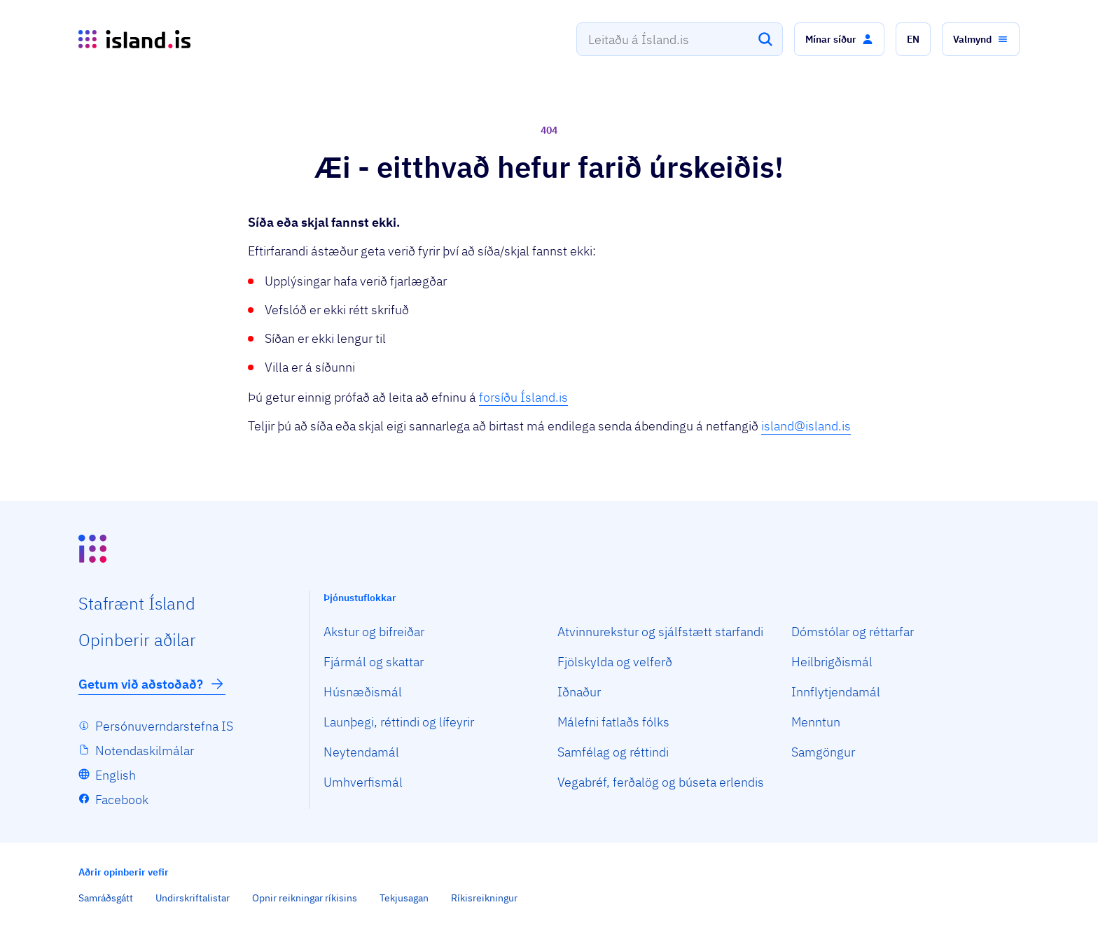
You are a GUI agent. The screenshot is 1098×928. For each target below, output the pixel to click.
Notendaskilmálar (144, 751)
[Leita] (765, 39)
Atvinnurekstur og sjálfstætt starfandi (660, 632)
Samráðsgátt (105, 898)
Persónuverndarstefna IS (164, 726)
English (115, 775)
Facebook (121, 800)
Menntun (815, 722)
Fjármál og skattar (374, 662)
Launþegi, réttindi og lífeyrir (399, 722)
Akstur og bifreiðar (374, 632)
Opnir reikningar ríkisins (304, 898)
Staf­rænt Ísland (136, 603)
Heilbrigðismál (832, 662)
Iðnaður (579, 692)
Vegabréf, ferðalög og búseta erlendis (660, 782)
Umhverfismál (363, 782)
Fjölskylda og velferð (614, 662)
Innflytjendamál (835, 692)
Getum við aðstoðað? (151, 683)
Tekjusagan (404, 898)
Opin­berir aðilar (137, 639)
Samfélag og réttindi (613, 752)
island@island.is (806, 426)
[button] (839, 39)
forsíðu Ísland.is (523, 397)
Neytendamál (361, 752)
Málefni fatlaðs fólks (613, 722)
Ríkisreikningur (484, 898)
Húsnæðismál (363, 692)
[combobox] (679, 39)
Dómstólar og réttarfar (852, 632)
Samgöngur (823, 752)
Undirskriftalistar (192, 898)
